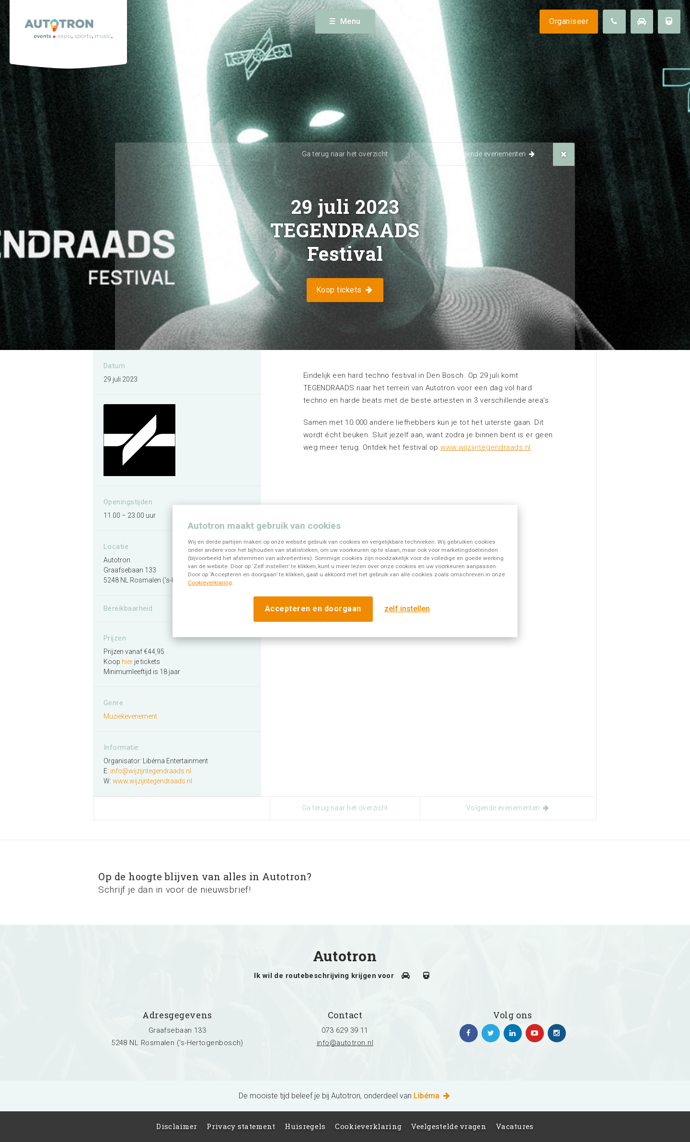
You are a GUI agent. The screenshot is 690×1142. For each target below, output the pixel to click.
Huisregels (305, 1126)
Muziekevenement (130, 716)
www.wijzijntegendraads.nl (485, 447)
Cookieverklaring (210, 582)
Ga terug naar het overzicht (345, 154)
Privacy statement (241, 1126)
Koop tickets (345, 289)
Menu (345, 21)
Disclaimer (176, 1126)
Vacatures (515, 1126)
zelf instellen (407, 608)
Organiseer (568, 21)
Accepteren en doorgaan (313, 608)
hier (127, 661)
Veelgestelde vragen (448, 1126)
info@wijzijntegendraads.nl (150, 771)
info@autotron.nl (345, 1042)
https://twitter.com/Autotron (491, 1033)
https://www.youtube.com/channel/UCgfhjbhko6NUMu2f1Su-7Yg (535, 1033)
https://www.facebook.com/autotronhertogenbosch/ (469, 1033)
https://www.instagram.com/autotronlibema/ (557, 1033)
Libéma (432, 1095)
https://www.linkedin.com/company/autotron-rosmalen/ (513, 1033)
